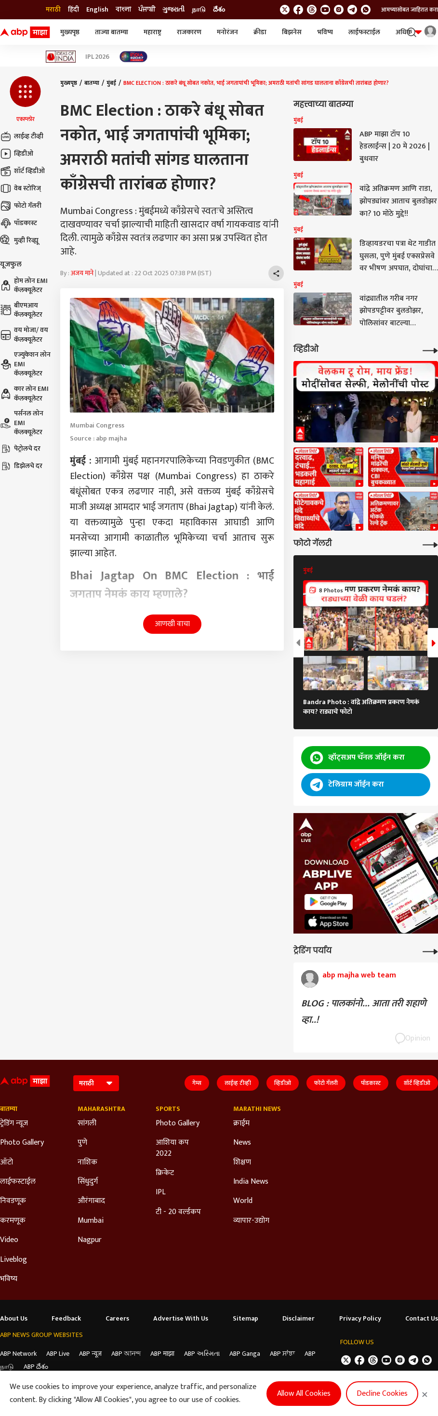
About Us (13, 1318)
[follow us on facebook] (298, 9)
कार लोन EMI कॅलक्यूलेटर (24, 393)
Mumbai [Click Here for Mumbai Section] (91, 1221)
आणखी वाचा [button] (172, 623)
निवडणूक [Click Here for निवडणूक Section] (13, 1201)
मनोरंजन (227, 32)
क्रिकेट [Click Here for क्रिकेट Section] (165, 1173)
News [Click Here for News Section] (242, 1142)
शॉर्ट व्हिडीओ (22, 171)
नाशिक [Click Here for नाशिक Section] (87, 1162)
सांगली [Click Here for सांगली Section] (87, 1123)
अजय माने (82, 273)
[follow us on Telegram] (352, 9)
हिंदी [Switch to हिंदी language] (73, 9)
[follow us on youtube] (325, 9)
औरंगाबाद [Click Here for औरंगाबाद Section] (91, 1201)
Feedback (66, 1318)
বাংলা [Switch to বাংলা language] (123, 9)
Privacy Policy (360, 1318)
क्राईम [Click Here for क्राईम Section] (241, 1123)
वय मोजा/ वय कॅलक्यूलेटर (24, 334)
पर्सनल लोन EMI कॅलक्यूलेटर (21, 423)
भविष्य (325, 32)
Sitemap (245, 1318)
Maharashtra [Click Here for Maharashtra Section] (101, 1109)
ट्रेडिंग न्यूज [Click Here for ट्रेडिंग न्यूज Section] (14, 1123)
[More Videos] (430, 349)
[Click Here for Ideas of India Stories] (61, 57)
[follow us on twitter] (285, 9)
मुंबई (111, 83)
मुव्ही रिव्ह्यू (19, 240)
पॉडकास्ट (18, 223)
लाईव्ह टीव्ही (21, 136)
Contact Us (421, 1318)
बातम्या (91, 83)
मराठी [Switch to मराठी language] (53, 9)
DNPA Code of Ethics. (98, 1386)
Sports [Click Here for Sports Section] (168, 1109)
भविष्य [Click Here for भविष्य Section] (8, 1279)
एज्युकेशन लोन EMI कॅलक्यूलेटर (25, 364)
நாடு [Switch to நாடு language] (199, 9)
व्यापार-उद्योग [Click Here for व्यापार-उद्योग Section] (251, 1221)
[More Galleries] (430, 544)
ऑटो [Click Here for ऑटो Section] (6, 1162)
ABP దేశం (36, 1366)
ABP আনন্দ (126, 1353)
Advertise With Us (180, 1318)
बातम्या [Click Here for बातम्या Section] (8, 1109)
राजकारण (189, 32)
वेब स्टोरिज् (20, 188)
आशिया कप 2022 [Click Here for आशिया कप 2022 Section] (172, 1148)
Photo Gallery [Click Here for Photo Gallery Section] (22, 1142)
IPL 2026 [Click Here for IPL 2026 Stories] (97, 56)
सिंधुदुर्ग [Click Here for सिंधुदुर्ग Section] (88, 1181)
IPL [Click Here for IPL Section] (161, 1192)
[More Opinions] (430, 950)
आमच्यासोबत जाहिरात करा (409, 9)
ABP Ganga (244, 1353)
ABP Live (57, 1353)
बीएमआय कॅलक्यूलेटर (21, 310)
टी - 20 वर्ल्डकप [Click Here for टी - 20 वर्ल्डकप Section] (178, 1212)
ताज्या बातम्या (111, 32)
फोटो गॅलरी (20, 206)
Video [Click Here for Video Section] (9, 1240)
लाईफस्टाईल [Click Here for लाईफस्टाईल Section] (18, 1181)
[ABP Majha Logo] (25, 32)
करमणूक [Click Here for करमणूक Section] (13, 1221)
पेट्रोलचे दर (20, 448)
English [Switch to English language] (97, 9)
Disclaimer (298, 1318)
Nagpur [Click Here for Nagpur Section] (90, 1240)
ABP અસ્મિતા (202, 1353)
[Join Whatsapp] (366, 9)
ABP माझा (162, 1353)
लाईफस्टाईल (364, 32)
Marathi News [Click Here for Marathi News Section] (257, 1109)
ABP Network (18, 1353)
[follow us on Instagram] (339, 9)
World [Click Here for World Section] (242, 1201)
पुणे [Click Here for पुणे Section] (82, 1142)
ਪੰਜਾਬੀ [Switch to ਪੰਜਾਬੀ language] (146, 9)
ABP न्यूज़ (90, 1353)
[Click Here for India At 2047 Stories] (133, 57)
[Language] (96, 1083)
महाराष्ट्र (152, 32)
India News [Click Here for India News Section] (250, 1181)
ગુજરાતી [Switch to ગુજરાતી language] (173, 9)
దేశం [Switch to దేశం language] (219, 9)
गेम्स (196, 1083)
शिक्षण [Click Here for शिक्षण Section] (242, 1162)
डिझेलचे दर (21, 466)
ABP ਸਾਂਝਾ (282, 1353)
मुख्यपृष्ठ (70, 32)
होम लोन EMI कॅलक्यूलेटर (24, 285)
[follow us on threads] (312, 9)
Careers (117, 1318)
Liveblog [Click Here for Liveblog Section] (13, 1260)
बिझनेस (292, 32)
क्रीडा (259, 32)
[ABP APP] (329, 902)
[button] (25, 99)
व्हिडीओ (16, 154)
